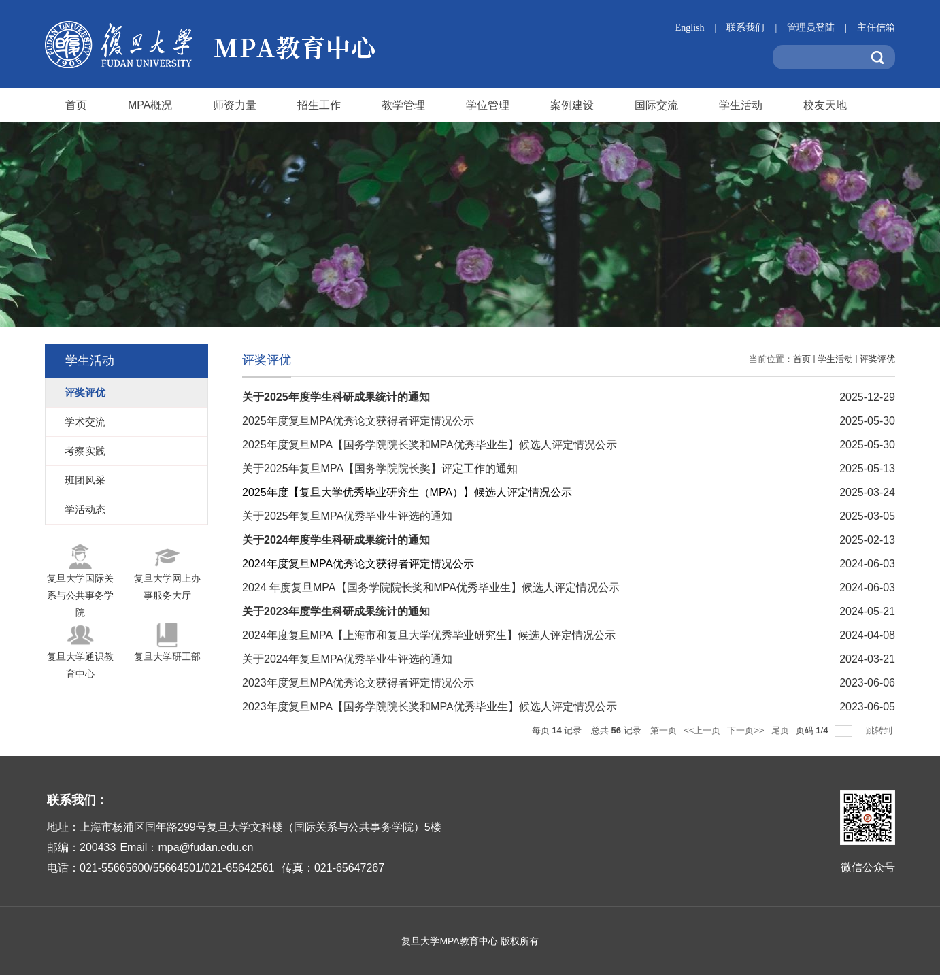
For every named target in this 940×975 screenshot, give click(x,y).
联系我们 (756, 27)
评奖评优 (877, 359)
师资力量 (234, 105)
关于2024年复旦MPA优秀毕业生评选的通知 (347, 659)
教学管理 (403, 105)
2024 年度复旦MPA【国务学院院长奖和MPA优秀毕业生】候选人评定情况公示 (431, 587)
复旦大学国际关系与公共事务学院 (80, 595)
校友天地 (825, 105)
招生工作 (319, 105)
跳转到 (880, 730)
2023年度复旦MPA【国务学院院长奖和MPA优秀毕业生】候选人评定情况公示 (429, 706)
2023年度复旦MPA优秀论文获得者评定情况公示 (358, 683)
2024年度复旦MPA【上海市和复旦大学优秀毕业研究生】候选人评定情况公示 (429, 635)
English (701, 27)
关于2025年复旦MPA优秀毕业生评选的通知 (347, 516)
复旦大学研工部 (167, 656)
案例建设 (572, 105)
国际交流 (656, 105)
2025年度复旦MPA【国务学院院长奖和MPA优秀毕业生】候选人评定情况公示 (429, 444)
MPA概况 (150, 105)
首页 (76, 105)
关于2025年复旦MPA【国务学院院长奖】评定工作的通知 (380, 468)
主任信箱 (876, 27)
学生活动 (740, 105)
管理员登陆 (822, 27)
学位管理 (487, 105)
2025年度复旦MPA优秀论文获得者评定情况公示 (358, 421)
